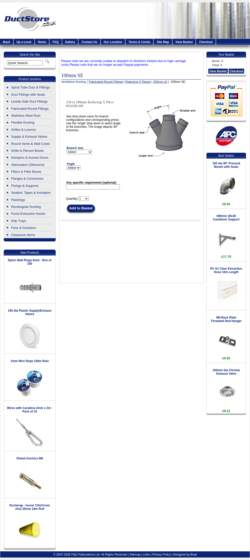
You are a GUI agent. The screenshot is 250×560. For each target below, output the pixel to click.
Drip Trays (18, 221)
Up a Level (24, 42)
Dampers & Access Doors (29, 157)
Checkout (206, 42)
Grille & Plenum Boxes (27, 150)
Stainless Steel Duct (25, 115)
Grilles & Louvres (23, 129)
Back (6, 42)
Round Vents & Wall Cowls (30, 144)
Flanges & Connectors (27, 178)
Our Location (113, 42)
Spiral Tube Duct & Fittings (30, 87)
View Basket (184, 42)
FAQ (55, 42)
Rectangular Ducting (26, 207)
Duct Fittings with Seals (28, 94)
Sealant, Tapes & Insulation (31, 192)
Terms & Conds (139, 42)
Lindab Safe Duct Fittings (29, 101)
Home (42, 42)
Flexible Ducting (22, 122)
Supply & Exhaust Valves (29, 136)
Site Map (163, 42)
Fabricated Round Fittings (30, 108)
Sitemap (134, 554)
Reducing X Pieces (137, 82)
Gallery (70, 42)
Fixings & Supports (25, 186)
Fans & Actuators (23, 228)
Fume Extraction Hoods (28, 213)
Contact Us (89, 42)
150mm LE (160, 82)
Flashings (18, 200)
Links (146, 554)
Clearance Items (23, 235)
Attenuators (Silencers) (27, 165)
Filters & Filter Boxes (26, 171)
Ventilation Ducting (74, 82)
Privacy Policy (161, 554)
